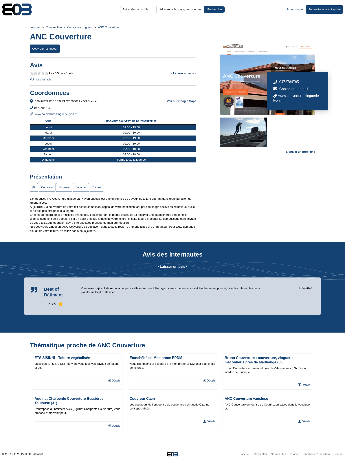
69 (33, 187)
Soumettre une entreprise (324, 9)
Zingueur (64, 187)
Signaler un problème (300, 151)
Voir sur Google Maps (181, 101)
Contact (338, 454)
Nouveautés (278, 454)
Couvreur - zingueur (80, 27)
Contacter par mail (293, 89)
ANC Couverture (108, 27)
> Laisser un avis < (183, 73)
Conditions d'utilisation (315, 454)
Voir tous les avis (40, 79)
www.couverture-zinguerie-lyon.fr (53, 114)
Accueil (35, 27)
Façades (80, 187)
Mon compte (295, 9)
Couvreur (47, 187)
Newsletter (260, 454)
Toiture (96, 187)
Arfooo (294, 454)
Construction (54, 27)
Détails (114, 380)
